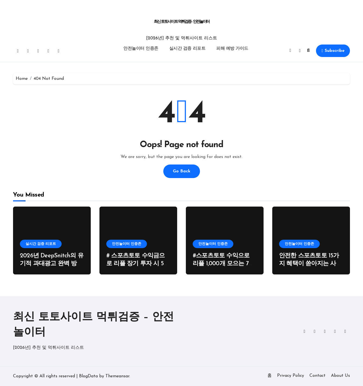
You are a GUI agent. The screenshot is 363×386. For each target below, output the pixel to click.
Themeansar (117, 376)
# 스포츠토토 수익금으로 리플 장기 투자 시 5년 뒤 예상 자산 (137, 263)
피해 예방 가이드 (232, 48)
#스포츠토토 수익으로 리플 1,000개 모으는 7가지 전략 (223, 263)
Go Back (181, 171)
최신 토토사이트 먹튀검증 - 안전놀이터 (181, 22)
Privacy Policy (290, 376)
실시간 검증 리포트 (187, 48)
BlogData (88, 376)
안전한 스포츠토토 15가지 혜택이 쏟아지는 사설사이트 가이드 (310, 263)
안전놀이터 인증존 (140, 48)
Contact (317, 376)
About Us (340, 376)
